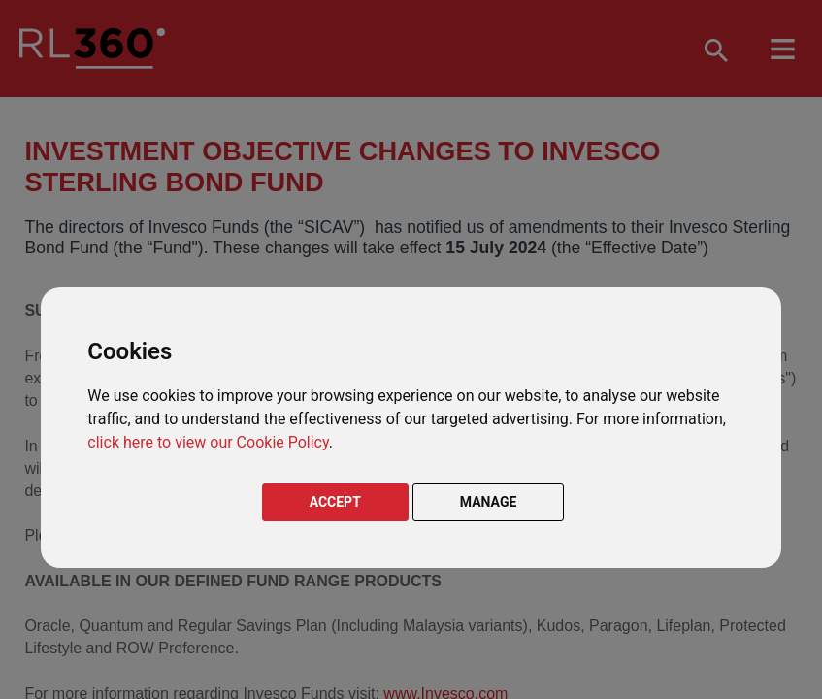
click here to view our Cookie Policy (207, 442)
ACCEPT (335, 502)
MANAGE (488, 502)
